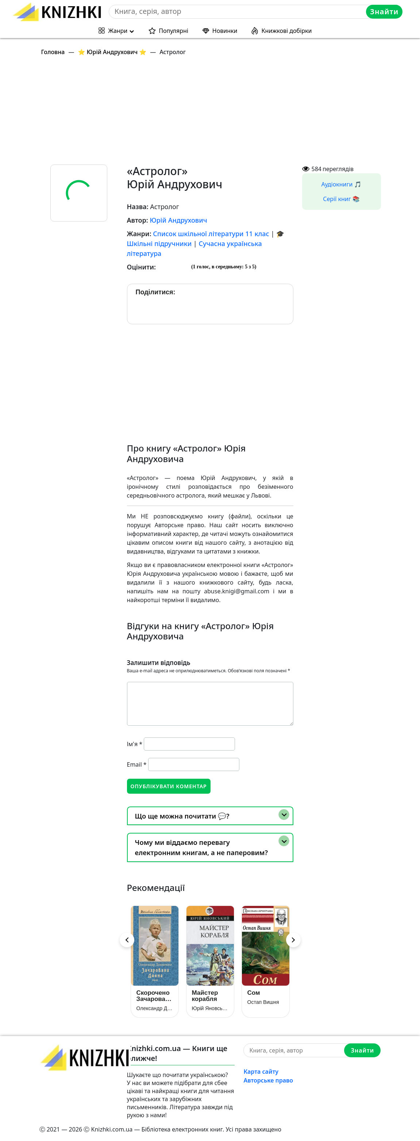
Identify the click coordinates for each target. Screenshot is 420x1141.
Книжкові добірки (286, 31)
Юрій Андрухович (178, 220)
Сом (253, 993)
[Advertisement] (214, 113)
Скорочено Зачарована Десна (154, 996)
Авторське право (268, 1080)
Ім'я (135, 744)
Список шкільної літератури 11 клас (211, 233)
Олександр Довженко (154, 1008)
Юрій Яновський (210, 1008)
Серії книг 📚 (341, 199)
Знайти (384, 11)
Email (137, 764)
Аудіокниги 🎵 (341, 184)
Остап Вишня (263, 1002)
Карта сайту (260, 1072)
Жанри (118, 31)
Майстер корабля (205, 996)
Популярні (173, 31)
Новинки (225, 31)
